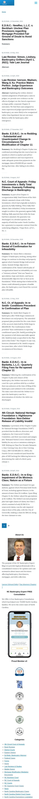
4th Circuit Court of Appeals (14, 744)
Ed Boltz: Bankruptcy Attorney (15, 755)
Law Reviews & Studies (13, 766)
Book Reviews (9, 747)
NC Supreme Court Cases (14, 786)
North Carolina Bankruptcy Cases (16, 791)
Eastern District (10, 752)
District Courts (9, 750)
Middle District (9, 769)
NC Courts (8, 783)
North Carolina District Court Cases (17, 794)
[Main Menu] (36, 3)
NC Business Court (11, 777)
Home (4, 12)
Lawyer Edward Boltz (10, 584)
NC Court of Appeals (12, 780)
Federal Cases (9, 758)
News (6, 789)
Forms (6, 761)
